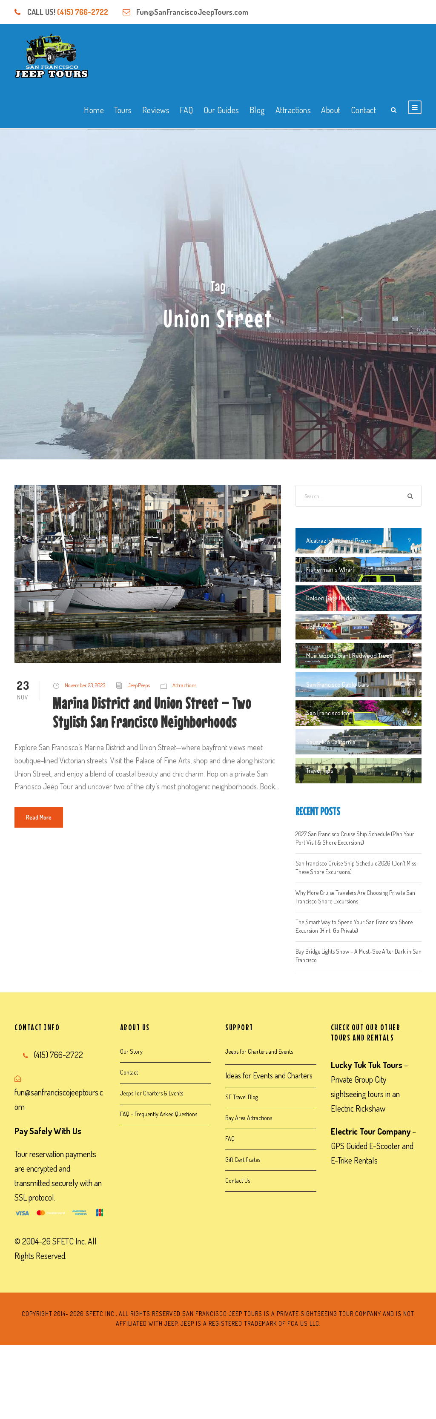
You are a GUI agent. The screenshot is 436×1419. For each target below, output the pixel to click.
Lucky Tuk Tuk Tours (366, 1064)
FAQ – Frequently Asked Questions (158, 1114)
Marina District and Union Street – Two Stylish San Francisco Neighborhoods (152, 712)
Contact (363, 109)
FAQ (186, 109)
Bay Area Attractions (248, 1117)
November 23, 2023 (85, 685)
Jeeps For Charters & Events (151, 1093)
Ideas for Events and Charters (269, 1075)
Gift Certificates (242, 1159)
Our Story (131, 1051)
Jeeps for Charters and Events (259, 1051)
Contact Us (237, 1180)
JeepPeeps (139, 685)
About (331, 109)
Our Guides (221, 109)
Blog (257, 109)
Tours (123, 109)
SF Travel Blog (241, 1097)
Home (94, 109)
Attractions (293, 109)
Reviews (156, 109)
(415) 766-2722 (82, 12)
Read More (39, 817)
